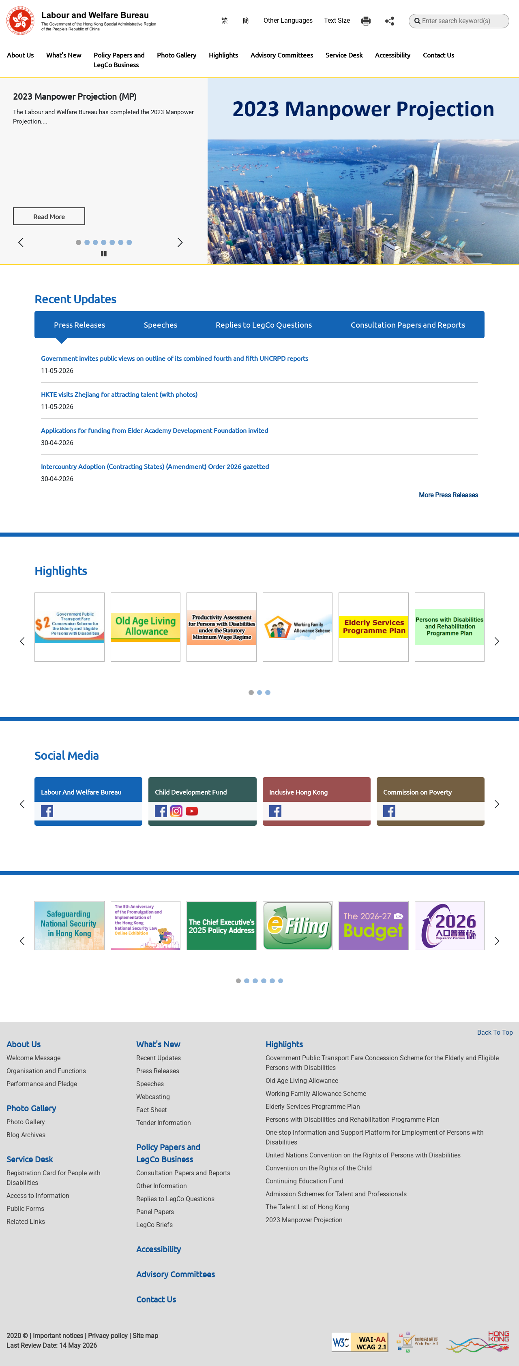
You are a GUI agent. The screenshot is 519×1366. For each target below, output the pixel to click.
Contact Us (438, 55)
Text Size (337, 20)
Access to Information (37, 1196)
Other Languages (288, 20)
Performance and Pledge (41, 1084)
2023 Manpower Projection (304, 1220)
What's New (63, 55)
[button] (78, 242)
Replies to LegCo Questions (264, 324)
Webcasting (153, 1097)
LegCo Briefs (154, 1225)
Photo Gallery (176, 55)
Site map (145, 1336)
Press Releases (79, 324)
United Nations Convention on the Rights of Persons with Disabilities (363, 1155)
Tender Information (163, 1123)
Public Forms (25, 1209)
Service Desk (344, 55)
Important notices (58, 1336)
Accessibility (392, 55)
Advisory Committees (282, 55)
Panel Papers (155, 1212)
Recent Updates (158, 1058)
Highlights (223, 55)
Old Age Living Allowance (302, 1081)
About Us (20, 55)
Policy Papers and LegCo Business (119, 59)
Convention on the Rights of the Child (319, 1168)
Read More (49, 216)
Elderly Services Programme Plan (313, 1106)
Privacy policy (108, 1336)
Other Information (161, 1186)
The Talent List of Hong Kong (308, 1207)
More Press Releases (448, 495)
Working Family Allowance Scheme (316, 1093)
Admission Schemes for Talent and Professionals (336, 1194)
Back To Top (495, 1032)
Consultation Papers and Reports (408, 324)
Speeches (160, 324)
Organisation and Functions (46, 1071)
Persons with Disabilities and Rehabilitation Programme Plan (353, 1119)
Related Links (25, 1221)
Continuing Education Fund (304, 1181)
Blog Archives (25, 1135)
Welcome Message (33, 1058)
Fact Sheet (151, 1110)
